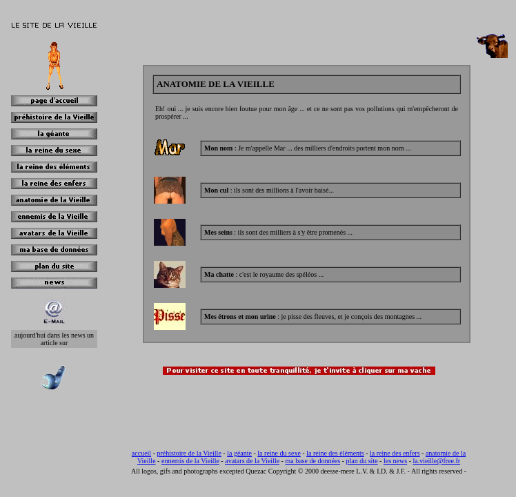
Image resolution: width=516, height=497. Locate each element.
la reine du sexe (278, 453)
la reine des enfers (394, 453)
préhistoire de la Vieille (189, 453)
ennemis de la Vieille (190, 461)
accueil (141, 453)
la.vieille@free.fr (436, 461)
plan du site (362, 461)
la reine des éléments (335, 453)
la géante (239, 453)
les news (395, 461)
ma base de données (312, 461)
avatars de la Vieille (252, 461)
